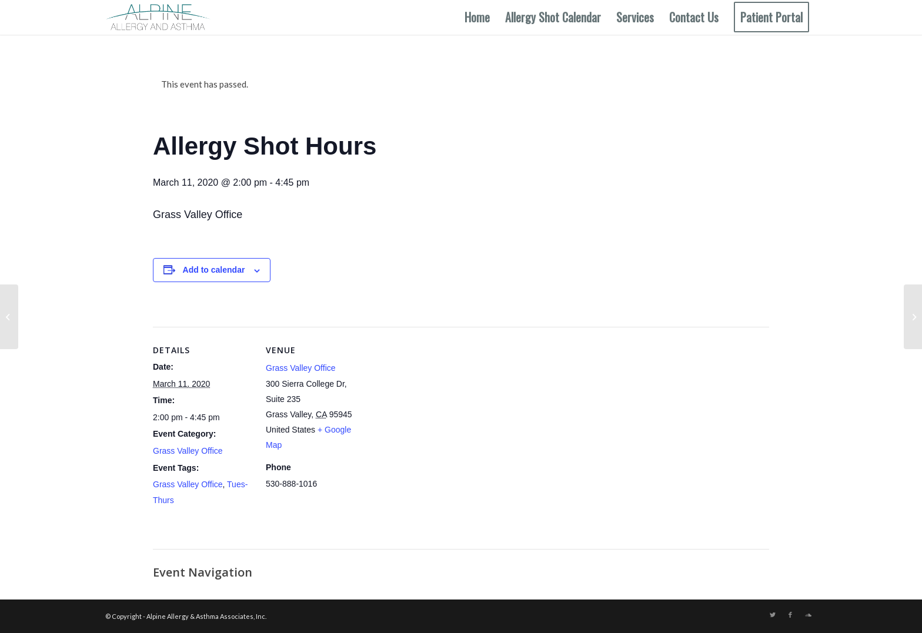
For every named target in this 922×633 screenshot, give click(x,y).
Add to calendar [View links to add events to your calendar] (214, 269)
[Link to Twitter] (772, 615)
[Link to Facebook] (790, 615)
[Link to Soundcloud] (808, 615)
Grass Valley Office (188, 451)
